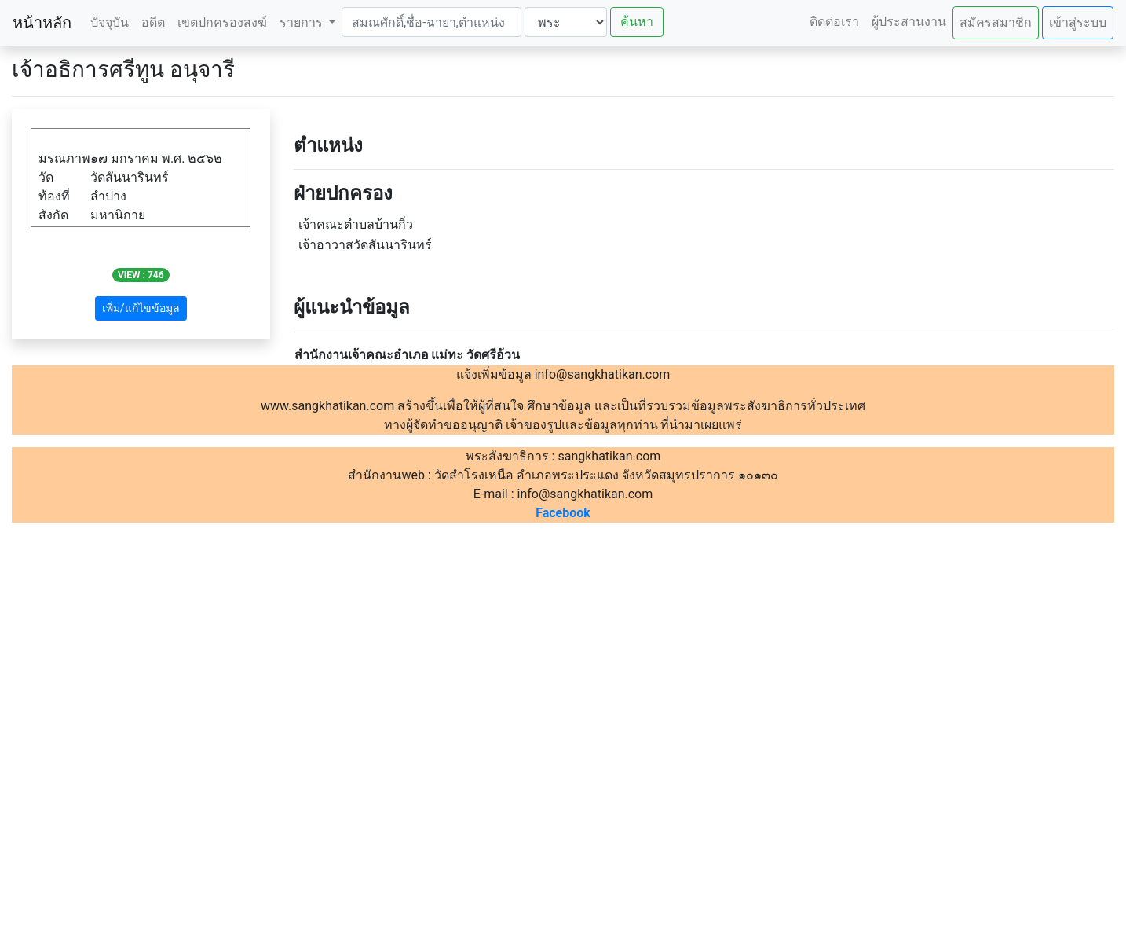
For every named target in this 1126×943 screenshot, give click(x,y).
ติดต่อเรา (834, 21)
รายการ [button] (303, 22)
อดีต (153, 22)
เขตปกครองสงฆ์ (222, 22)
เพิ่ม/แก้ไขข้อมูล (141, 308)
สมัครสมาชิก (996, 22)
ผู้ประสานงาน (909, 21)
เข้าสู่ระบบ (1077, 22)
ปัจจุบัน (109, 22)
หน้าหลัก (42, 22)
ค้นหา (636, 21)
